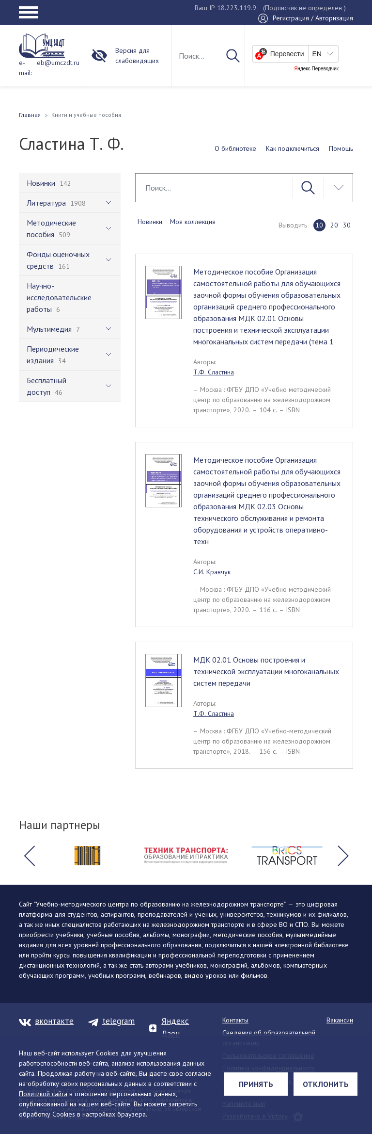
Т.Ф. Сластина (213, 372)
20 (334, 225)
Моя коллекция (193, 221)
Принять (256, 1084)
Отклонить (326, 1084)
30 (347, 225)
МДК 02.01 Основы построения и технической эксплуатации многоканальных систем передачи (266, 671)
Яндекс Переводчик (316, 68)
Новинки (150, 221)
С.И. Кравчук (212, 571)
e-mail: (25, 67)
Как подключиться (292, 148)
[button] (29, 855)
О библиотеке (235, 148)
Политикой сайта (43, 1093)
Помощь (341, 148)
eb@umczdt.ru (58, 62)
